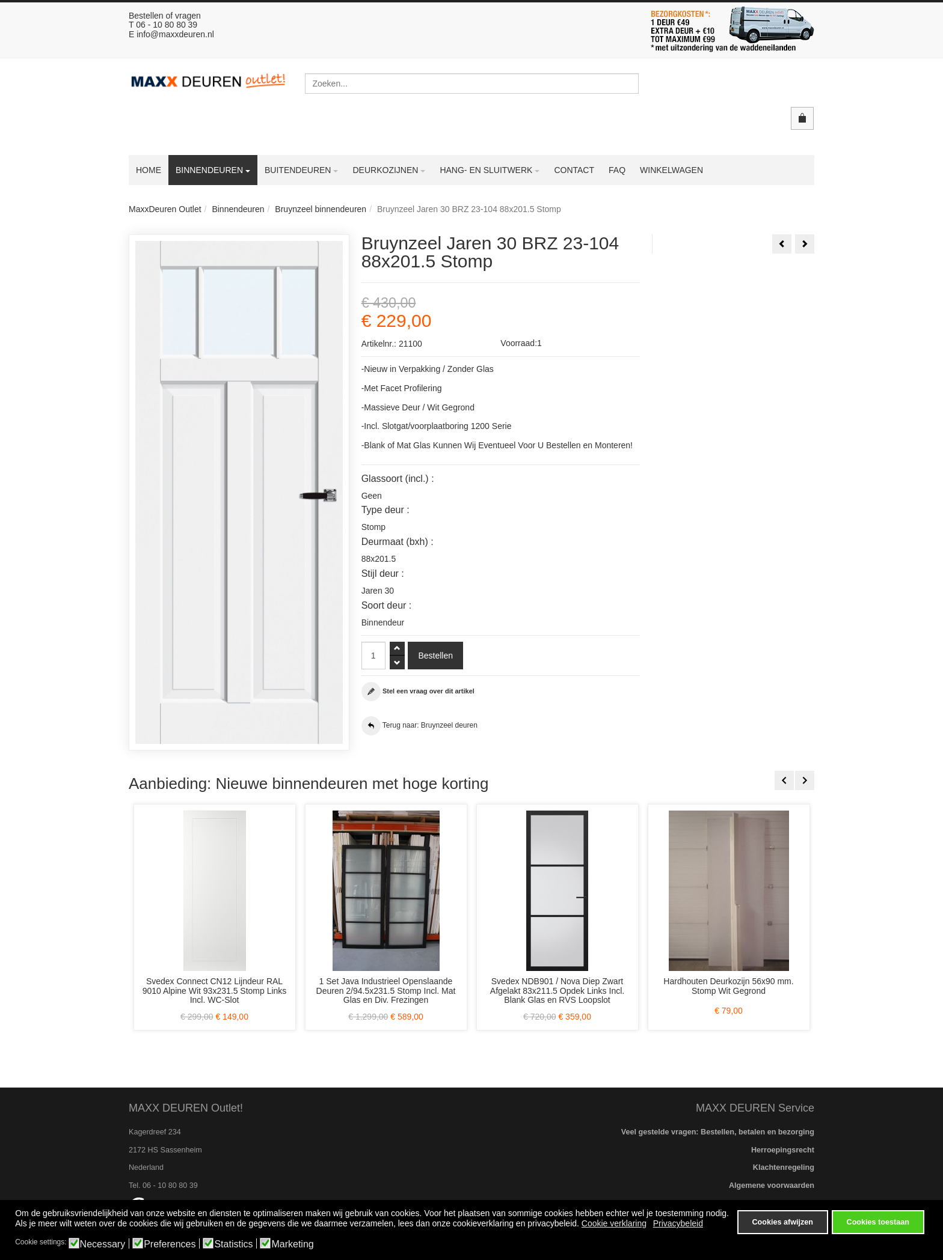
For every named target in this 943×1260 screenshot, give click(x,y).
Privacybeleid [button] (678, 1226)
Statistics (233, 1244)
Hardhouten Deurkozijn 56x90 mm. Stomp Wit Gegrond (728, 985)
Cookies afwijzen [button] (782, 1222)
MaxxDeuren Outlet (165, 209)
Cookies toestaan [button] (878, 1222)
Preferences (169, 1244)
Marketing (292, 1244)
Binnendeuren (238, 209)
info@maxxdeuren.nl (175, 34)
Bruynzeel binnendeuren (320, 209)
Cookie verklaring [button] (614, 1226)
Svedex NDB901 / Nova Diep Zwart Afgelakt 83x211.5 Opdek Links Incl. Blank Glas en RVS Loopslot (557, 990)
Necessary (103, 1244)
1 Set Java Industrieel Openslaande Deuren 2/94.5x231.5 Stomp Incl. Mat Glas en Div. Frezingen (386, 990)
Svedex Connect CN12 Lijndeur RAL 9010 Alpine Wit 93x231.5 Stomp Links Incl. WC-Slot (215, 990)
